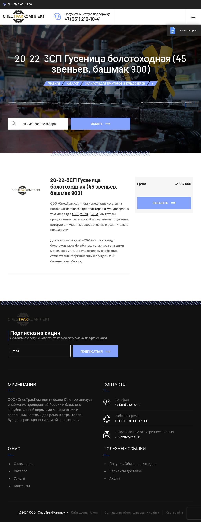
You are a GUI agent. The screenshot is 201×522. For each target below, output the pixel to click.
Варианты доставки (125, 470)
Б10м (94, 214)
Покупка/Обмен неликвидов (132, 463)
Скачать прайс (187, 30)
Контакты (22, 485)
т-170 (84, 214)
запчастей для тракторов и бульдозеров (95, 208)
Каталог (20, 470)
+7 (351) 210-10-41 (127, 404)
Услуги (19, 478)
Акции (114, 478)
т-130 (75, 214)
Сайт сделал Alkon (84, 512)
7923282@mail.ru (128, 436)
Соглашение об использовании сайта (131, 512)
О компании (24, 463)
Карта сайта (174, 512)
